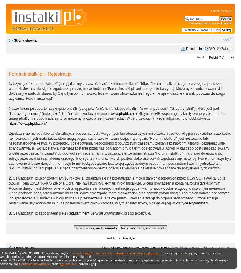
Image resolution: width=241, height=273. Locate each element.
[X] (93, 264)
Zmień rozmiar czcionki (227, 39)
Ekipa (106, 248)
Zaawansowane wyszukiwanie (210, 23)
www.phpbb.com (124, 114)
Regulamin (194, 48)
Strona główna (25, 40)
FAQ (211, 48)
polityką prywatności (35, 264)
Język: (201, 57)
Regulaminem (78, 213)
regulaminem (68, 264)
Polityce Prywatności (192, 203)
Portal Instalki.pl (221, 11)
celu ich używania (86, 253)
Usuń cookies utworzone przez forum (140, 248)
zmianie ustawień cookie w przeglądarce (131, 253)
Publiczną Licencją (24, 114)
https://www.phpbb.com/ (28, 123)
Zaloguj (226, 48)
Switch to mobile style (120, 238)
